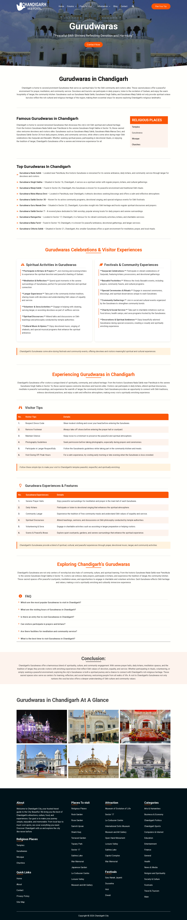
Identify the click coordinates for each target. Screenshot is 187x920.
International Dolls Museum (117, 826)
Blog (115, 6)
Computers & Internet (153, 832)
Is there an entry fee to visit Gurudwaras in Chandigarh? (47, 617)
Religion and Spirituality (154, 873)
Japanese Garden (79, 867)
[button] (133, 6)
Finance (147, 850)
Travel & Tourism (151, 891)
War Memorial (77, 861)
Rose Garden (77, 820)
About (19, 884)
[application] (75, 6)
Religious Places (79, 808)
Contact (124, 6)
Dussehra (109, 883)
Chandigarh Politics (153, 820)
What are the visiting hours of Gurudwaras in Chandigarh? (48, 609)
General (147, 855)
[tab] (93, 602)
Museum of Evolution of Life (118, 808)
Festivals (148, 885)
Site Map (21, 902)
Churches (136, 144)
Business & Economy (153, 814)
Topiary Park (76, 844)
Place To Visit (87, 6)
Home (61, 6)
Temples (136, 127)
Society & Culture (152, 879)
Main (146, 897)
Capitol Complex (112, 855)
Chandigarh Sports (152, 826)
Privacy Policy (23, 896)
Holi (107, 889)
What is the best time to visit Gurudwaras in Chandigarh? (48, 638)
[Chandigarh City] (31, 6)
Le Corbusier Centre (80, 873)
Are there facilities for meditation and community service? (49, 631)
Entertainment (150, 844)
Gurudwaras (137, 133)
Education (148, 838)
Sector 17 (75, 850)
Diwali (108, 895)
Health (147, 861)
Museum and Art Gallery (82, 885)
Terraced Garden (78, 838)
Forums (71, 6)
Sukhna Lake (77, 855)
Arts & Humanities (152, 808)
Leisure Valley (77, 879)
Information (103, 6)
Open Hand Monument (115, 838)
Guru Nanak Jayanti (113, 877)
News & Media (151, 867)
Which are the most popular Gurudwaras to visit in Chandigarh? (51, 602)
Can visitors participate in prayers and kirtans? (43, 624)
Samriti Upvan (77, 826)
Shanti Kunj (76, 832)
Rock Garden (77, 814)
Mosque (135, 138)
